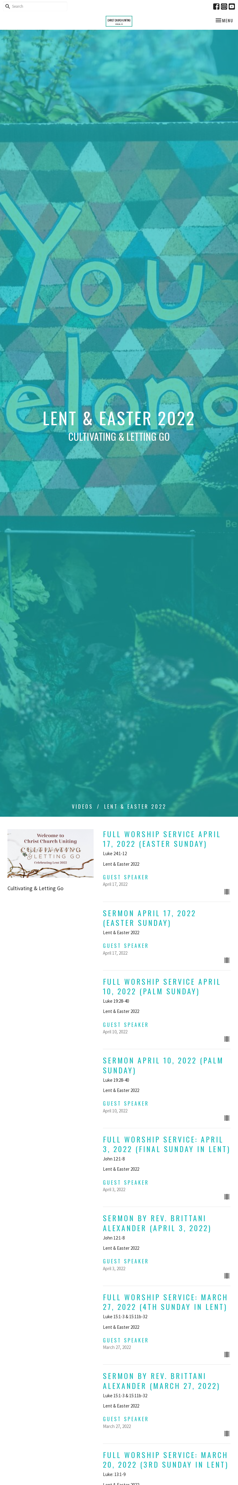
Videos (82, 806)
